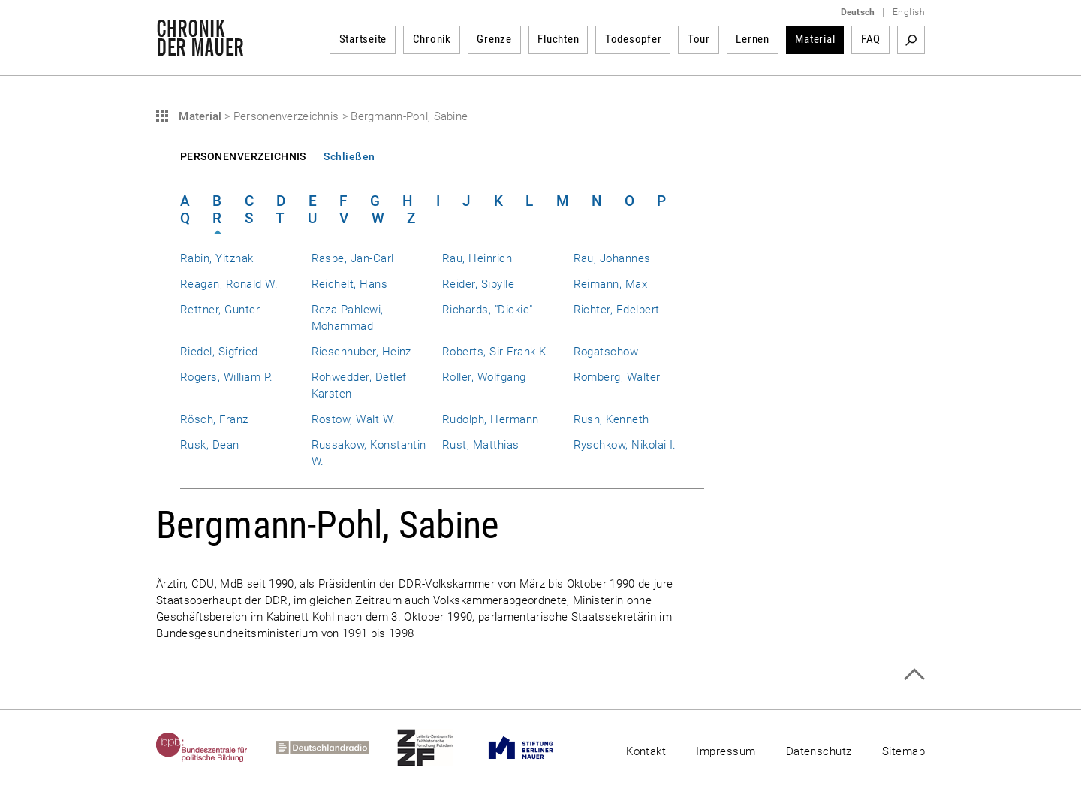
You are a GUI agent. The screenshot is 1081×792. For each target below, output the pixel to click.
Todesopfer (633, 39)
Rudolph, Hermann (490, 419)
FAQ (871, 39)
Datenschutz (819, 751)
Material (815, 39)
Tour (699, 39)
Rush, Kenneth (611, 419)
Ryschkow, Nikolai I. (625, 445)
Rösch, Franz (214, 419)
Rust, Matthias (480, 445)
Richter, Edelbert (617, 309)
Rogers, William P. (226, 377)
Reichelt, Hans (350, 284)
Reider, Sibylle (478, 284)
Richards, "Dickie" (487, 309)
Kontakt (646, 751)
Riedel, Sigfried (219, 351)
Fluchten (558, 39)
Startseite (363, 39)
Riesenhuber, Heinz (361, 351)
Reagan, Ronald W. (229, 284)
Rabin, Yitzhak (217, 258)
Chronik (432, 39)
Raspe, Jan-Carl (353, 258)
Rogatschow (606, 351)
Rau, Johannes (612, 258)
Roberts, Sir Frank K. (496, 351)
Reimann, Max (611, 284)
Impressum (725, 751)
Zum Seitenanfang (914, 674)
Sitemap (903, 751)
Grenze (494, 39)
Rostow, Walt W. (354, 419)
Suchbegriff (911, 40)
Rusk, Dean (209, 445)
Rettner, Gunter (220, 309)
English (909, 12)
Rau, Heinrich (477, 258)
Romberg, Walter (617, 377)
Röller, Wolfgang (484, 377)
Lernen (752, 39)
